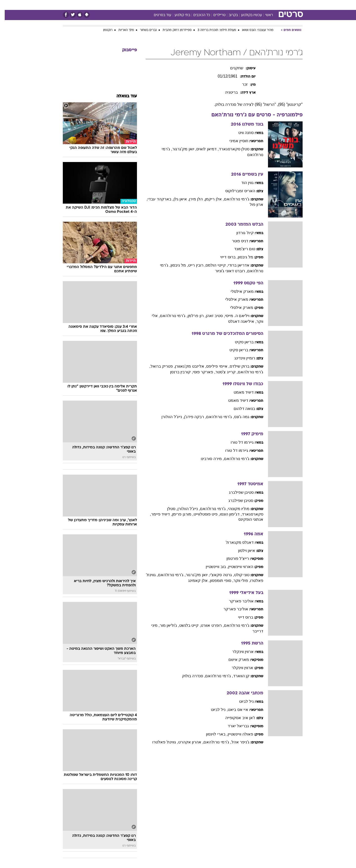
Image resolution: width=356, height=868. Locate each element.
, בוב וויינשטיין (212, 567)
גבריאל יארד (233, 726)
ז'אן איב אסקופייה (235, 718)
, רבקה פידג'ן (190, 417)
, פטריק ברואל (158, 366)
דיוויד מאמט (239, 392)
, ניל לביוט (214, 709)
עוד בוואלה (122, 96)
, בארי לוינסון (212, 734)
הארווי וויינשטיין (235, 567)
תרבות (232, 5)
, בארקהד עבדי (156, 199)
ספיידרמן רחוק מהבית (172, 30)
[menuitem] (262, 5)
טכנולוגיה (139, 5)
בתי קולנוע (177, 15)
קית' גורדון (240, 233)
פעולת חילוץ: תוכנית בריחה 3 (212, 30)
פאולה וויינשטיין (235, 734)
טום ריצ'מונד (240, 249)
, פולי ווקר (237, 580)
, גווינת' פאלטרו (161, 742)
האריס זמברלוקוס (235, 191)
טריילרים (215, 15)
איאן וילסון (241, 550)
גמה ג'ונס (237, 417)
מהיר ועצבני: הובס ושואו (253, 30)
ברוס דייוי (240, 617)
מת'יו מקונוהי (234, 509)
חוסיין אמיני (234, 141)
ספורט (249, 5)
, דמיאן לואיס (203, 149)
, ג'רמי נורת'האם (169, 316)
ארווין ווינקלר (238, 652)
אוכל (190, 5)
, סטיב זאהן (210, 316)
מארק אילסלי (237, 291)
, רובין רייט (192, 265)
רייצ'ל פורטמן (233, 558)
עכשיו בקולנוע (246, 15)
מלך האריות (121, 30)
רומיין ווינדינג (240, 358)
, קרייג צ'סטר (222, 372)
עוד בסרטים (158, 15)
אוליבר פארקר (236, 601)
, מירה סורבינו (207, 459)
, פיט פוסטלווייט (202, 514)
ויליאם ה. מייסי (232, 316)
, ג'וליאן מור (165, 625)
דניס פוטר (235, 241)
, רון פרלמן (192, 316)
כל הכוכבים (197, 15)
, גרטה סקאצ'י (217, 575)
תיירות (158, 5)
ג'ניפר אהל (236, 742)
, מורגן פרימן (178, 514)
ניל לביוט (241, 701)
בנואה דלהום (239, 409)
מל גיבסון (240, 257)
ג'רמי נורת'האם (232, 199)
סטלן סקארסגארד (229, 149)
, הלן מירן (192, 199)
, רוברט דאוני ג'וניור (226, 271)
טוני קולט (237, 575)
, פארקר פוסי (199, 372)
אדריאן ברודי (234, 265)
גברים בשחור (143, 30)
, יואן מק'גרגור (180, 149)
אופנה (121, 5)
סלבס (217, 5)
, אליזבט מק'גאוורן (185, 366)
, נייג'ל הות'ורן (168, 417)
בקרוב (228, 15)
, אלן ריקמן (209, 199)
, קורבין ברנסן (176, 372)
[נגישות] (7, 5)
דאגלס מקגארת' (235, 542)
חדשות (265, 5)
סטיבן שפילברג (236, 492)
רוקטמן (103, 30)
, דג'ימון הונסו (226, 514)
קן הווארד (236, 676)
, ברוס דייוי (224, 257)
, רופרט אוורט (207, 625)
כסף (203, 5)
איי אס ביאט (233, 709)
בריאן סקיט (239, 342)
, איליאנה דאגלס (237, 321)
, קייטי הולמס (212, 265)
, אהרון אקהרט (186, 742)
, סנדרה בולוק (188, 676)
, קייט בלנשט (185, 625)
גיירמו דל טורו (237, 442)
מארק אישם (234, 659)
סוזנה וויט (241, 133)
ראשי (264, 15)
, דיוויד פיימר (156, 514)
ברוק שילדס (235, 366)
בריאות (175, 5)
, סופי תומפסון (217, 580)
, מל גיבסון (174, 265)
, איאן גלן (176, 199)
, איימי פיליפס (213, 366)
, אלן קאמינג (194, 580)
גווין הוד (243, 183)
